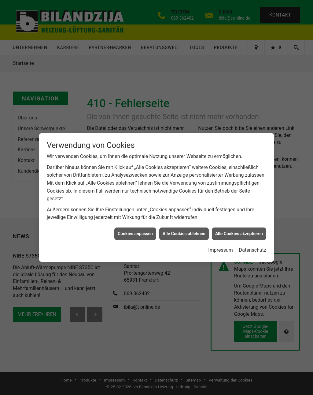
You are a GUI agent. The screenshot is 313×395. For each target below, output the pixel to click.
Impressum (220, 248)
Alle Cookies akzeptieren (239, 231)
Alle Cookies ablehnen (184, 231)
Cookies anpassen (135, 231)
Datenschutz (252, 248)
